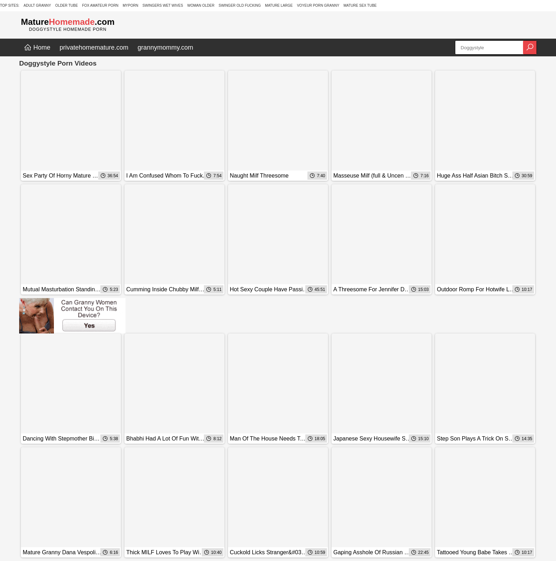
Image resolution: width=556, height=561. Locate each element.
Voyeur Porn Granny (318, 5)
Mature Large (279, 5)
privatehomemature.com (94, 47)
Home (37, 47)
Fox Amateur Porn (100, 5)
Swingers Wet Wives (163, 5)
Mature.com (68, 22)
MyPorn (130, 5)
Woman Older (201, 5)
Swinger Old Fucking (240, 5)
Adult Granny (37, 5)
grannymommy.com (165, 47)
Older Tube (66, 5)
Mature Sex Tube (360, 5)
